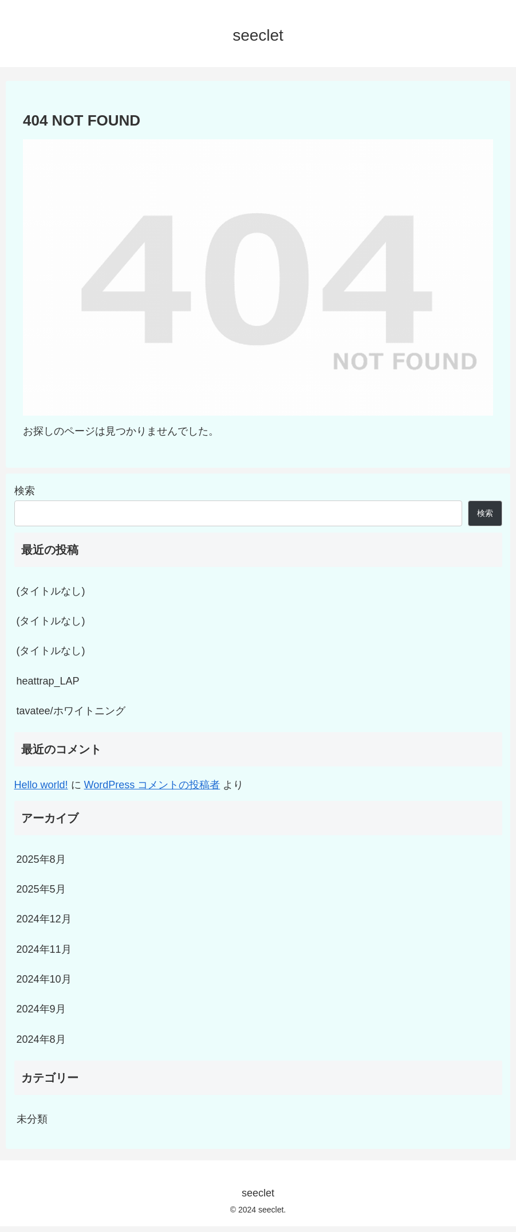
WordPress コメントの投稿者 (152, 785)
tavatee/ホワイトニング (71, 711)
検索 (24, 490)
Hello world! (41, 785)
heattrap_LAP (48, 681)
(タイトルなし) (51, 591)
